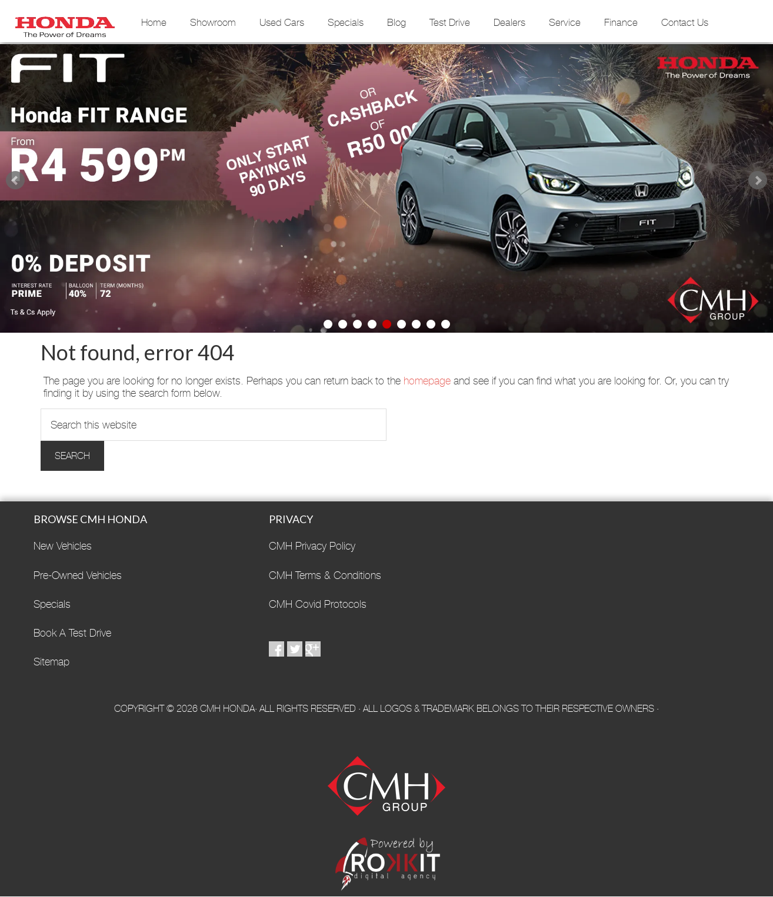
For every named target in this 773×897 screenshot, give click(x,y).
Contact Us (684, 22)
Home (153, 22)
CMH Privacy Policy (312, 546)
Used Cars (281, 22)
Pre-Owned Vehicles (78, 575)
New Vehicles (63, 546)
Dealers (509, 22)
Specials (346, 22)
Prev (15, 180)
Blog (396, 22)
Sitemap (51, 661)
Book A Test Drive (72, 633)
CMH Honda (64, 23)
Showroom (213, 22)
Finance (621, 22)
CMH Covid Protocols (317, 604)
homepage (427, 380)
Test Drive (449, 22)
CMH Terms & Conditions (325, 575)
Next (757, 180)
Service (565, 22)
